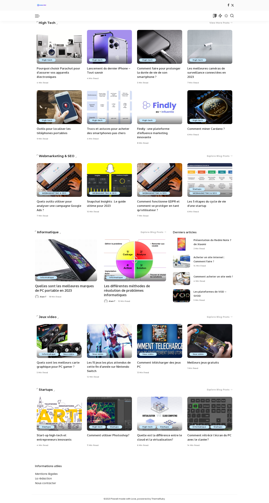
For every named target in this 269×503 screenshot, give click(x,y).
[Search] (232, 16)
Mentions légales (46, 474)
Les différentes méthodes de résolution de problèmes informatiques (127, 290)
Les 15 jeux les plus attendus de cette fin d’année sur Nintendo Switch (109, 366)
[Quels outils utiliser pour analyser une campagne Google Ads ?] (59, 180)
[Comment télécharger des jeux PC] (159, 341)
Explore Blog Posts (219, 156)
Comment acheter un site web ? (214, 276)
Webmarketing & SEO (56, 156)
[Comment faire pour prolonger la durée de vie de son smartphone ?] (159, 47)
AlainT (43, 296)
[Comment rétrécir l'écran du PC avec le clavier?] (209, 413)
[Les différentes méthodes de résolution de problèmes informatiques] (135, 260)
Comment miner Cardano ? (206, 128)
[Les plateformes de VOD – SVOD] (181, 295)
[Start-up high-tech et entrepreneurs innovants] (59, 413)
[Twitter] (232, 5)
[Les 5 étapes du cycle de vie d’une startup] (209, 180)
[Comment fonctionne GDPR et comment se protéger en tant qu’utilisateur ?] (159, 180)
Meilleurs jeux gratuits (203, 362)
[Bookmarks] (214, 16)
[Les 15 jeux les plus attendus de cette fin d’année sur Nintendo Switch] (109, 341)
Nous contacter (45, 483)
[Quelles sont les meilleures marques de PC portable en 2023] (66, 260)
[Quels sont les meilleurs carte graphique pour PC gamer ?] (59, 341)
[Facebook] (228, 5)
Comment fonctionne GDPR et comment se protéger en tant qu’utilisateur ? (158, 206)
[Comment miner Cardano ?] (209, 107)
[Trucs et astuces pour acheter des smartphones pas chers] (109, 107)
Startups (197, 189)
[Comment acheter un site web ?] (181, 278)
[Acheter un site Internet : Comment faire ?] (181, 261)
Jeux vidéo (68, 354)
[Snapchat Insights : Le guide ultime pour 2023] (109, 180)
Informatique (48, 232)
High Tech (47, 23)
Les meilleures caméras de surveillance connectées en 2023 (206, 73)
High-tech (47, 60)
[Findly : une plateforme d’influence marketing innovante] (159, 107)
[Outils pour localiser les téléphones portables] (59, 107)
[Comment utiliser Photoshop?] (109, 413)
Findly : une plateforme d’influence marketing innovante (153, 133)
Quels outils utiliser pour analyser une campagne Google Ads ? (59, 206)
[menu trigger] (39, 16)
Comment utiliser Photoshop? (108, 435)
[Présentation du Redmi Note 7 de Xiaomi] (181, 244)
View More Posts (220, 23)
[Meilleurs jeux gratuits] (209, 341)
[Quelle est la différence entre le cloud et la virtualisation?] (159, 413)
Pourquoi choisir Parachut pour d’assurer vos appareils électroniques (58, 73)
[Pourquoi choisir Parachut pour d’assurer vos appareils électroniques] (59, 47)
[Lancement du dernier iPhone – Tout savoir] (109, 47)
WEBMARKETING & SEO (54, 193)
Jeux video (47, 317)
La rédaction (43, 478)
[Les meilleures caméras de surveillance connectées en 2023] (209, 47)
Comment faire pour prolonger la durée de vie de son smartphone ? (159, 73)
